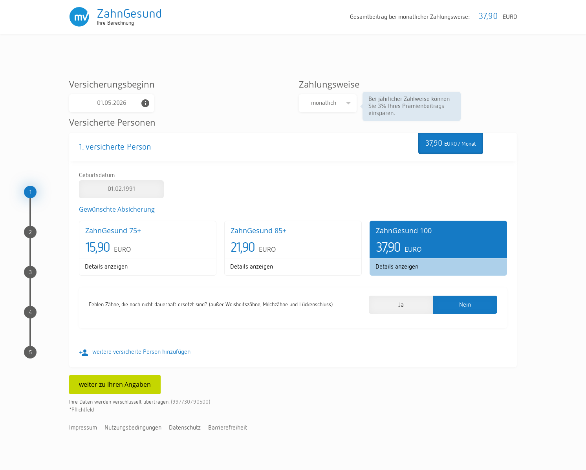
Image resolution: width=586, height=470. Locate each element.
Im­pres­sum (83, 428)
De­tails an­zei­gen (106, 267)
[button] (401, 305)
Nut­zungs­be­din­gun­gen (132, 428)
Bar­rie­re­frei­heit (227, 428)
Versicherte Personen (112, 122)
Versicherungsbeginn (112, 84)
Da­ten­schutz (185, 428)
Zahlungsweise (329, 84)
